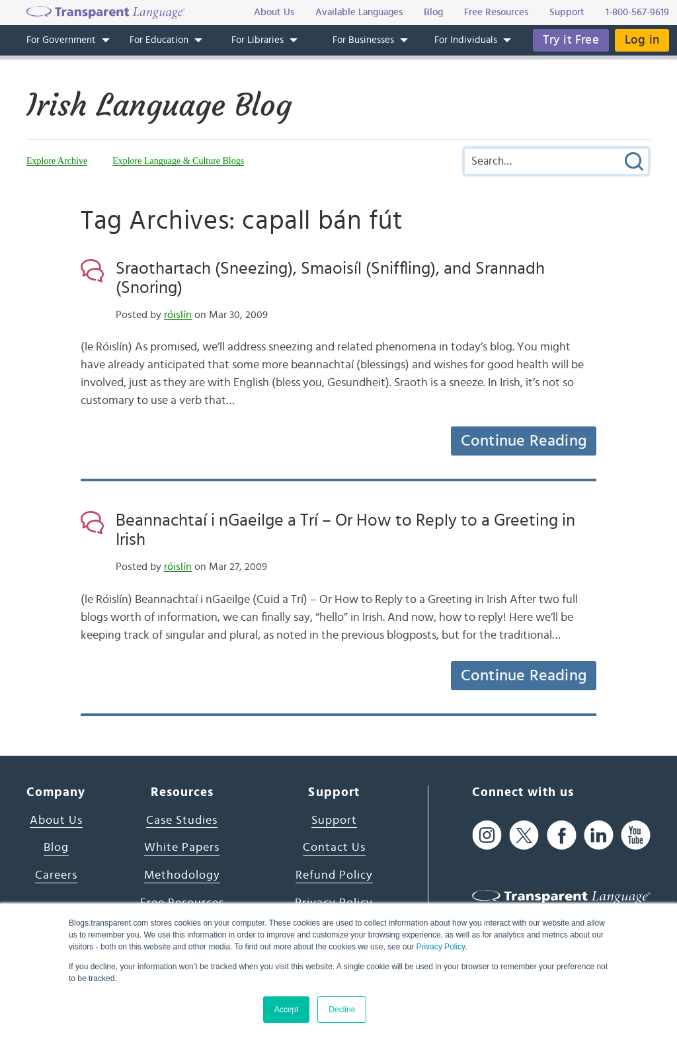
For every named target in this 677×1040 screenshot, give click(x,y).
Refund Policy (334, 875)
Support (334, 820)
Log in (642, 40)
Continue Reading (523, 441)
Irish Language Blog (159, 105)
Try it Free (571, 40)
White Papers (181, 848)
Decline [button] (342, 1009)
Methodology (182, 875)
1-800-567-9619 (637, 12)
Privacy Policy (440, 946)
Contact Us (334, 848)
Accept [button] (286, 1009)
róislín (178, 314)
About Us (56, 820)
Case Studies (182, 820)
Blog (56, 848)
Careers (56, 875)
